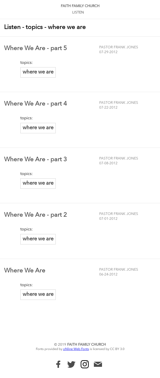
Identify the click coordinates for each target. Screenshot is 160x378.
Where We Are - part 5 (35, 49)
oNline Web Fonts (76, 349)
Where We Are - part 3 (35, 160)
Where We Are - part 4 (35, 104)
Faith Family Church (80, 6)
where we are (38, 72)
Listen (78, 12)
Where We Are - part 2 (35, 215)
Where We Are (24, 271)
